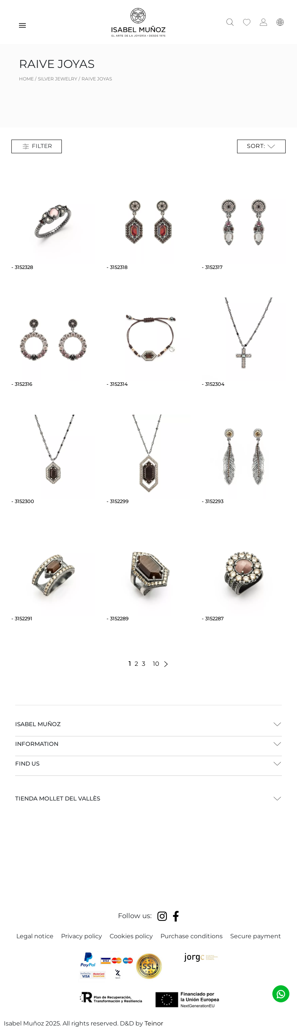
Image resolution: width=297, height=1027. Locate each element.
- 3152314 (117, 384)
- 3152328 (22, 267)
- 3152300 (22, 501)
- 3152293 (212, 501)
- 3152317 (212, 267)
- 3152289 (118, 618)
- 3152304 (213, 384)
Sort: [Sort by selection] (261, 146)
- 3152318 (117, 267)
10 (156, 663)
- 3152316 (21, 384)
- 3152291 (21, 618)
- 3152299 (118, 501)
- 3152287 (213, 618)
